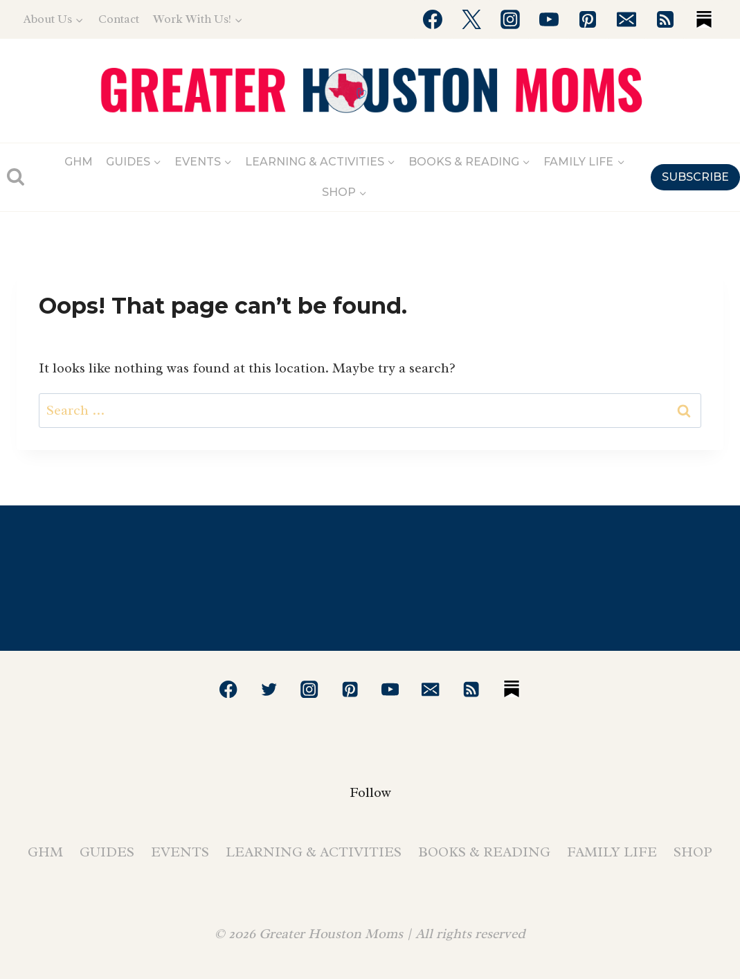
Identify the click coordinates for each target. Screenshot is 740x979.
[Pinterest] (587, 19)
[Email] (626, 19)
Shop (693, 852)
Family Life (612, 852)
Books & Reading (484, 852)
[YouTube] (549, 19)
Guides (107, 852)
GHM (78, 161)
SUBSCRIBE (695, 176)
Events (180, 852)
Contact (118, 19)
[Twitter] (471, 19)
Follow (370, 792)
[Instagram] (510, 19)
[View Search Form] (15, 176)
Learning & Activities (313, 852)
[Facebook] (432, 19)
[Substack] (704, 19)
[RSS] (665, 19)
